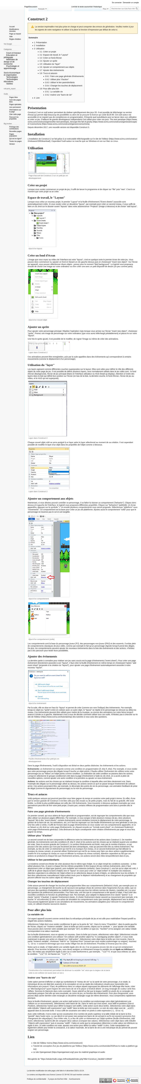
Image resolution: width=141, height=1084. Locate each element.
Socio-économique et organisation (12, 74)
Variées (9, 84)
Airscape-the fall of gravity (81, 122)
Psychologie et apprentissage (11, 67)
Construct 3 (84, 127)
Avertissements (74, 1078)
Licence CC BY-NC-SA (64, 1074)
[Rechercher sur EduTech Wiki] (125, 9)
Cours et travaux (13, 53)
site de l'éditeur (34, 717)
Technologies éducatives (11, 80)
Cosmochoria (35, 124)
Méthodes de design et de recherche (11, 61)
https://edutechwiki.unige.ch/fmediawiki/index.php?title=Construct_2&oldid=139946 (76, 1058)
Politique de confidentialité (36, 1078)
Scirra (49, 1042)
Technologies (12, 77)
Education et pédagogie (10, 56)
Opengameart (45, 1051)
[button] (5, 53)
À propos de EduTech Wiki (57, 1078)
